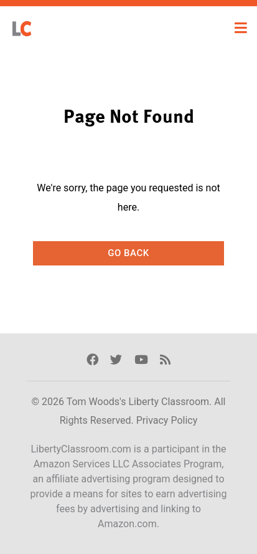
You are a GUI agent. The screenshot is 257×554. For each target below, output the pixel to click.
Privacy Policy (167, 420)
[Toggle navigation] (241, 28)
